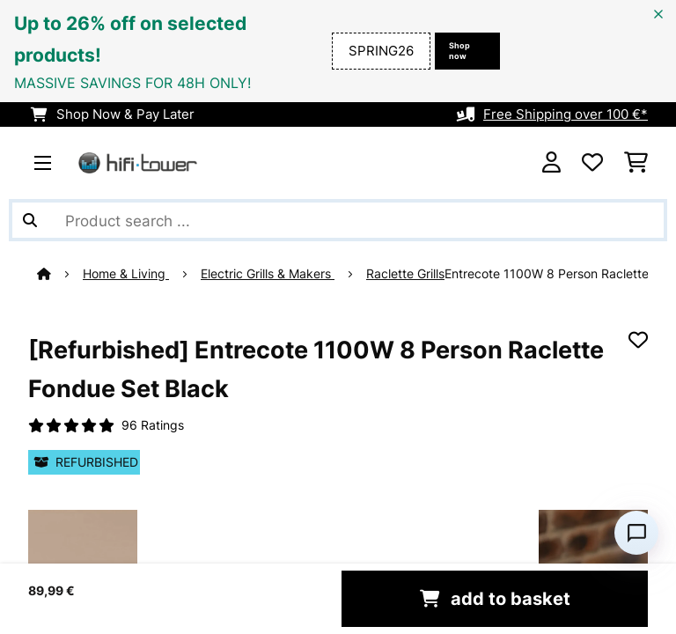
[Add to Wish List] (638, 340)
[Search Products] (338, 220)
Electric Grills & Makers (267, 274)
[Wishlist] (592, 163)
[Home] (60, 274)
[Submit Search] (30, 220)
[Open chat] (636, 533)
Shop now (459, 51)
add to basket (495, 598)
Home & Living (126, 274)
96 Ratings (152, 425)
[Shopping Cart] (636, 163)
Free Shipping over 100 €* (565, 114)
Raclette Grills (405, 274)
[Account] (551, 163)
